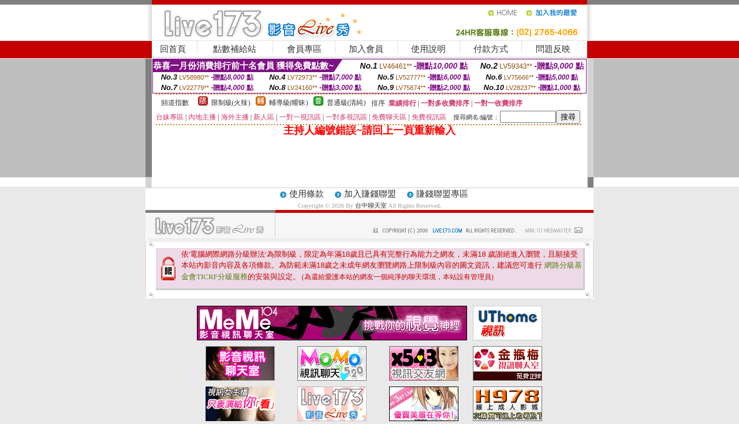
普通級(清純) (346, 103)
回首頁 (173, 49)
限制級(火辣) (231, 103)
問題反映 (553, 49)
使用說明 (428, 49)
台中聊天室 (372, 205)
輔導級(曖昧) (288, 103)
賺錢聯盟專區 (442, 193)
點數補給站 (234, 49)
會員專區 (304, 49)
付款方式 (490, 49)
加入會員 (366, 49)
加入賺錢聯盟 (370, 193)
